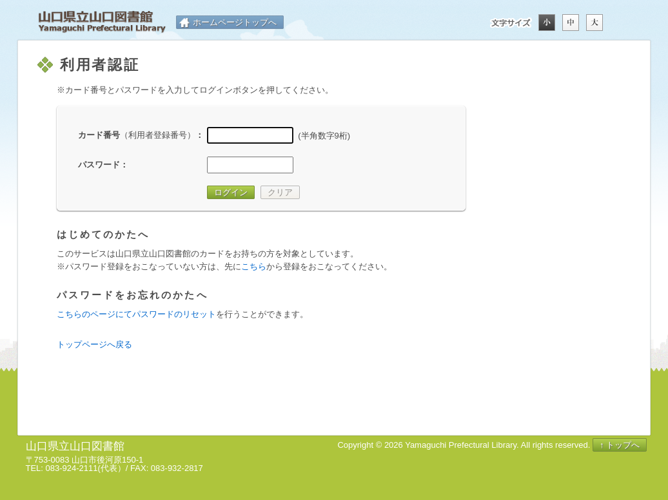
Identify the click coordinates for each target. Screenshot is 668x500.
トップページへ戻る (94, 344)
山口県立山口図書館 (101, 22)
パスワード (99, 164)
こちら (253, 266)
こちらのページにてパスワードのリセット (136, 314)
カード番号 (136, 135)
